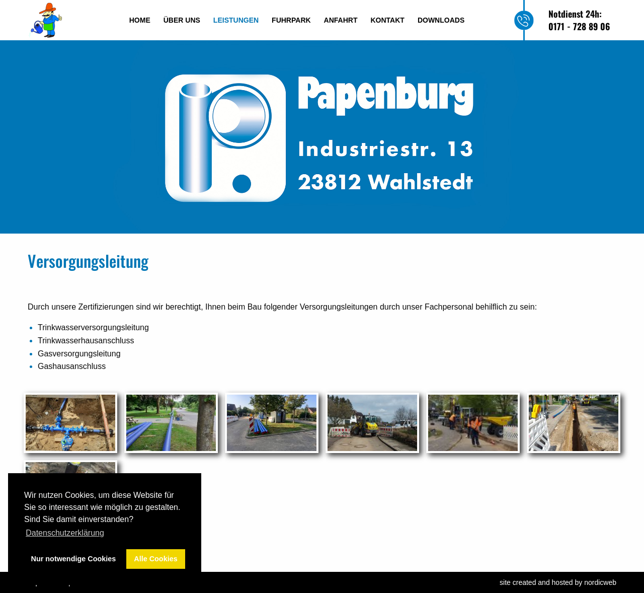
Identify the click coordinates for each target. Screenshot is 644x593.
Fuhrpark (291, 20)
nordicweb (600, 582)
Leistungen (236, 20)
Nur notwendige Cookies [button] (73, 559)
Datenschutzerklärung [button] (65, 533)
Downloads (441, 20)
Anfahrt (341, 20)
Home (139, 20)
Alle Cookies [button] (155, 559)
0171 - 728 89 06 (579, 26)
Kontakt (388, 20)
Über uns (182, 20)
